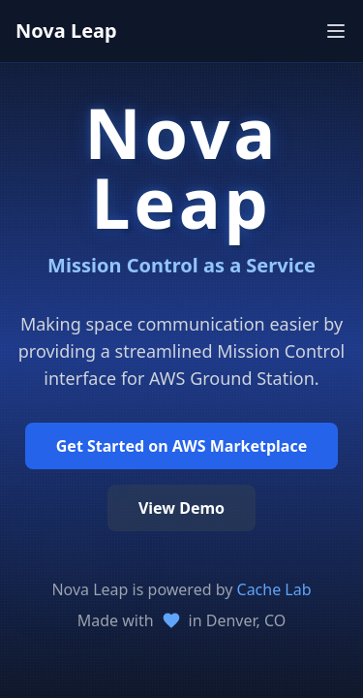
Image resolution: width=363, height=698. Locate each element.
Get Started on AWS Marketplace (181, 446)
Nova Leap (66, 30)
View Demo (181, 508)
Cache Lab (274, 589)
